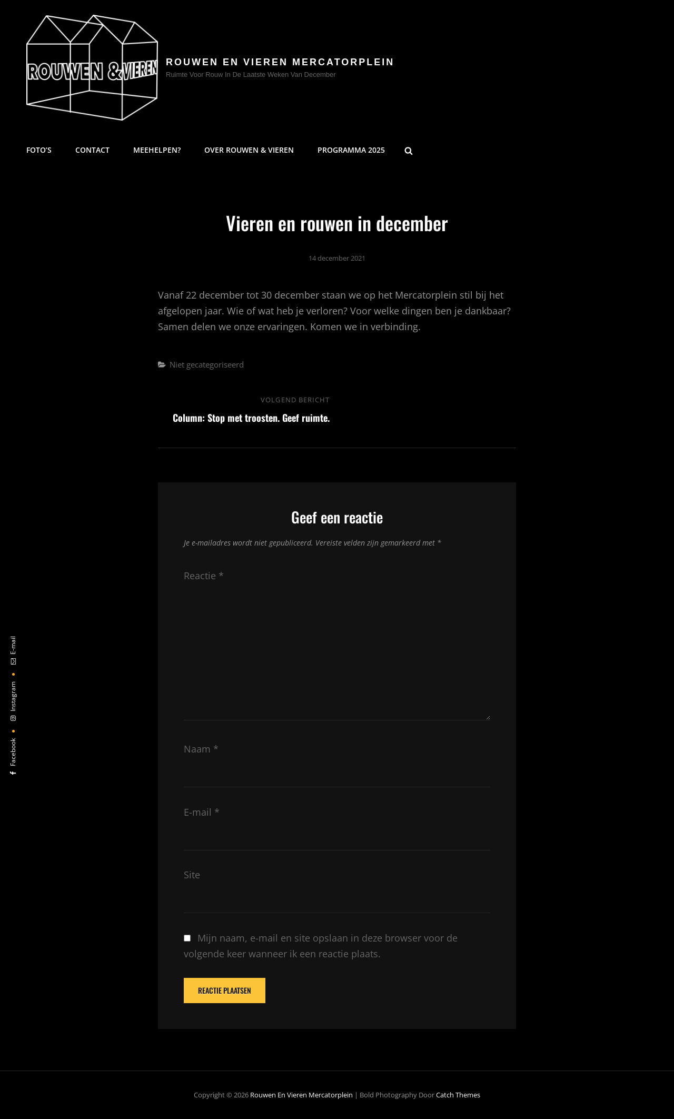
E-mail (202, 812)
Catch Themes (458, 1095)
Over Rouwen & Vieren (249, 150)
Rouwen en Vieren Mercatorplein (280, 62)
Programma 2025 (351, 150)
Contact (92, 150)
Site (192, 874)
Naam (201, 748)
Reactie (204, 575)
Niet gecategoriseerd (207, 364)
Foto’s (39, 150)
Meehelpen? (157, 150)
